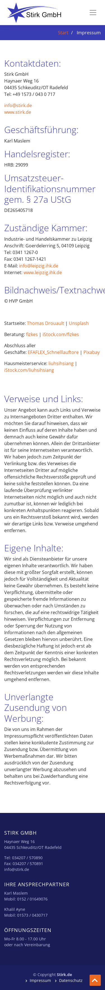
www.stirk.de (17, 112)
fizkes (32, 334)
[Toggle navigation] (93, 12)
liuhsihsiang (61, 363)
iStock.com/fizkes (61, 334)
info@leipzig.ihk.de (38, 266)
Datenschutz (70, 980)
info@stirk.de (18, 105)
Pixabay (91, 352)
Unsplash (79, 323)
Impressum (40, 980)
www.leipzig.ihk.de (43, 272)
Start (63, 33)
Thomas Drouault (45, 323)
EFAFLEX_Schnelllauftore (53, 352)
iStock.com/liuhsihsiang (29, 370)
